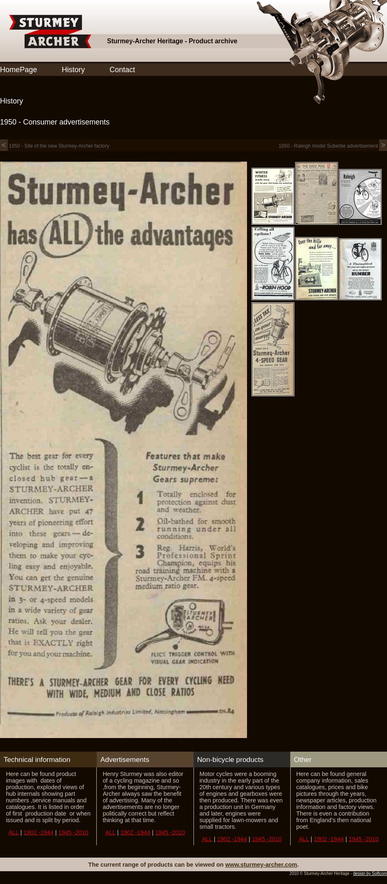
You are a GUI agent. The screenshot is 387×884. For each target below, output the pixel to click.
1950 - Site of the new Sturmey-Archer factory (54, 146)
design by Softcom (370, 873)
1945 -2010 (73, 832)
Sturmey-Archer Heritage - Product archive (172, 41)
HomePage (18, 70)
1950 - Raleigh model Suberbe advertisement (333, 146)
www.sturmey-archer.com (261, 864)
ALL (13, 832)
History (73, 70)
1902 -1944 (38, 832)
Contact (122, 70)
